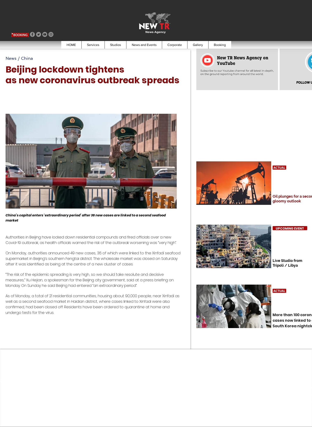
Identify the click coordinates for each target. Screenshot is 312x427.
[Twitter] (38, 34)
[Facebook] (32, 34)
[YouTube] (44, 34)
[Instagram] (50, 34)
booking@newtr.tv (19, 404)
